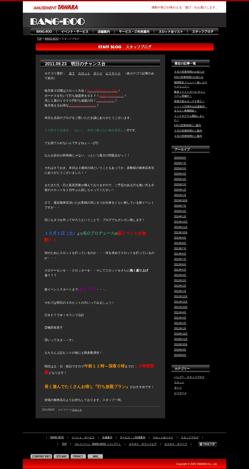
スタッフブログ (203, 32)
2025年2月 (180, 184)
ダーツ (97, 73)
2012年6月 (180, 264)
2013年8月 (180, 243)
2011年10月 (181, 307)
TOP (39, 38)
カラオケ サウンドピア (143, 444)
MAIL (95, 456)
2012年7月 (180, 259)
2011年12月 (181, 296)
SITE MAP (61, 456)
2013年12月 (181, 221)
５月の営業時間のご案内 (188, 130)
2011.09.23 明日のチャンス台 (75, 63)
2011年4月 (180, 312)
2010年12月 (181, 333)
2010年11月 (181, 339)
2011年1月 (180, 328)
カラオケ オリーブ (175, 444)
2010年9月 (180, 349)
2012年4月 (180, 275)
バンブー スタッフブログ (189, 377)
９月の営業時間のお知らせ (189, 71)
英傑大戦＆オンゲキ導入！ (189, 101)
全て (72, 73)
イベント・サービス (75, 32)
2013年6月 (180, 253)
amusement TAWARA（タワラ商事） (56, 7)
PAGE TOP (207, 444)
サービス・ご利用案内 (134, 32)
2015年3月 (180, 211)
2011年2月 (180, 323)
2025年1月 (180, 189)
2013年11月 (181, 227)
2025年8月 (180, 157)
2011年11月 (181, 301)
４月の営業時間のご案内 (188, 136)
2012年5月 (180, 269)
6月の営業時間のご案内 (187, 125)
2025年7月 (180, 163)
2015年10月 (181, 200)
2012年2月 (180, 285)
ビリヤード (113, 73)
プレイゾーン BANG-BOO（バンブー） (97, 444)
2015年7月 (180, 205)
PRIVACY (78, 456)
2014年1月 (180, 216)
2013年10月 (181, 232)
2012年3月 (180, 280)
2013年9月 (180, 237)
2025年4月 (180, 173)
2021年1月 (180, 195)
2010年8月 (180, 355)
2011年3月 (180, 317)
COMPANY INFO (41, 456)
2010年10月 (181, 344)
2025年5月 (180, 168)
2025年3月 (180, 179)
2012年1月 (180, 291)
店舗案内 (103, 32)
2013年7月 (180, 248)
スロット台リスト (171, 32)
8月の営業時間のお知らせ (189, 77)
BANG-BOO (43, 32)
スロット (84, 73)
